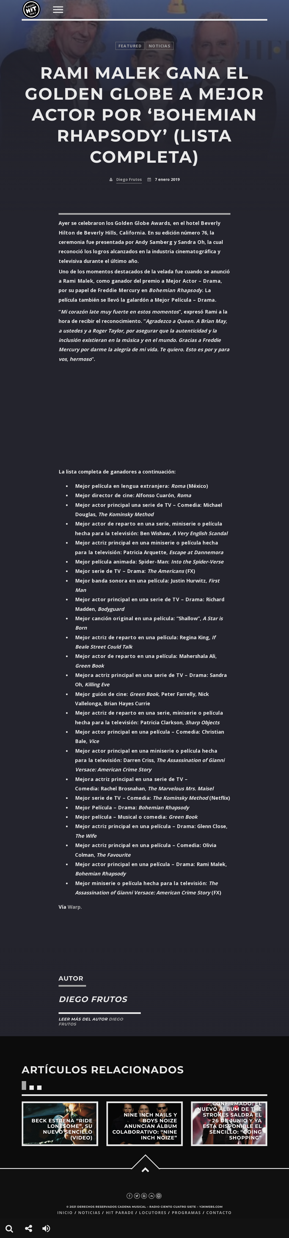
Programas (186, 1212)
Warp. (75, 907)
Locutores (153, 1212)
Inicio (65, 1212)
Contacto (219, 1212)
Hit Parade (120, 1212)
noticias (159, 45)
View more (60, 1123)
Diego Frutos (129, 179)
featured (130, 45)
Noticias (89, 1212)
